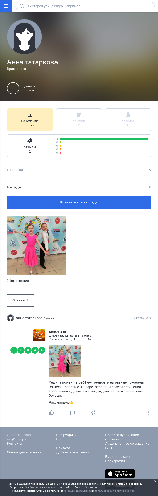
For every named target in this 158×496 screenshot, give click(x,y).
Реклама (63, 448)
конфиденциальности (77, 490)
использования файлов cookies (114, 490)
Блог (60, 439)
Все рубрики (66, 435)
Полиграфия (115, 461)
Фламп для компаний (24, 452)
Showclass (57, 332)
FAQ (108, 448)
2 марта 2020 (142, 317)
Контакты (14, 443)
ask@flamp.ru (17, 439)
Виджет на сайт (117, 457)
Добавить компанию (72, 452)
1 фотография (18, 281)
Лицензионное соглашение (127, 443)
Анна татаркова (29, 318)
